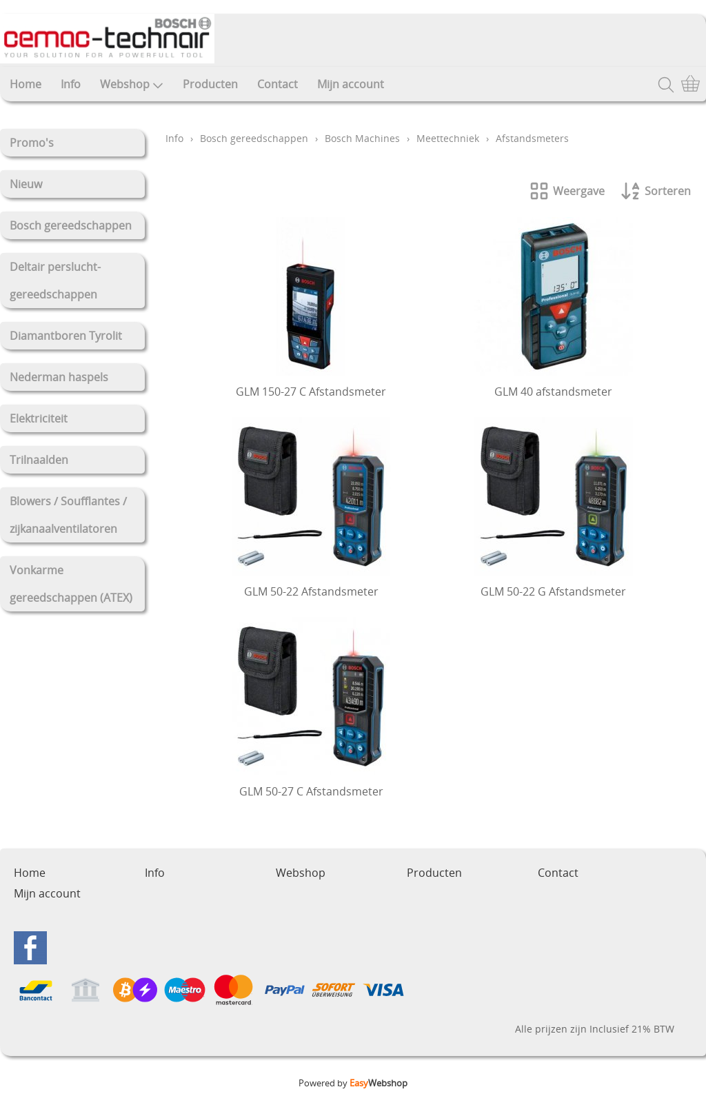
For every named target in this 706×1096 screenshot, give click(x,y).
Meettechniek (447, 138)
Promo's (32, 142)
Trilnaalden (39, 459)
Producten (210, 84)
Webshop (131, 84)
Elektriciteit (39, 418)
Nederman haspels (59, 377)
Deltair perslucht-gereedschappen (55, 280)
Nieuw (26, 184)
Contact (277, 84)
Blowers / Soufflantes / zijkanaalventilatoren (68, 515)
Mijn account (350, 84)
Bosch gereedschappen (71, 225)
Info (71, 84)
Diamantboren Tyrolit (66, 335)
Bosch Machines (362, 138)
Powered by (353, 1083)
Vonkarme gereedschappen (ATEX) (71, 583)
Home (25, 84)
